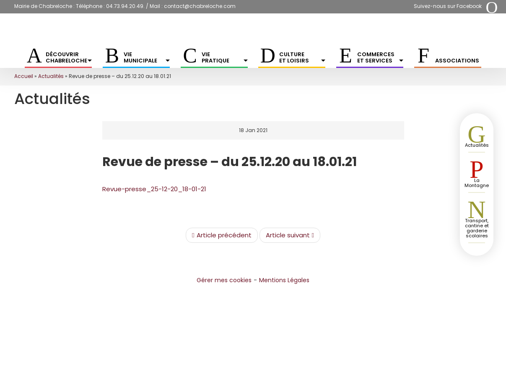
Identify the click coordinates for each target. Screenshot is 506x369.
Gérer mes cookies (224, 280)
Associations (457, 61)
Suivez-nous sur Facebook (448, 6)
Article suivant (290, 235)
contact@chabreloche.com (200, 6)
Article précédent (221, 235)
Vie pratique (225, 57)
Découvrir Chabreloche (69, 57)
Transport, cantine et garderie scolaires (477, 228)
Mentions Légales (284, 280)
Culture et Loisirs (302, 57)
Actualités (51, 76)
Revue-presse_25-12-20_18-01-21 (154, 188)
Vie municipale (147, 57)
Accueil (23, 76)
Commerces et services (380, 57)
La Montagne (476, 183)
